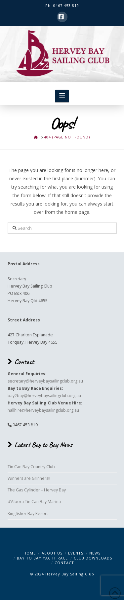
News (95, 553)
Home (29, 553)
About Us (52, 553)
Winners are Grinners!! (29, 478)
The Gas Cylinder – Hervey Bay (37, 490)
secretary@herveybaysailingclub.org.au (45, 381)
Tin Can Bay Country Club (31, 467)
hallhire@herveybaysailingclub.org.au (43, 410)
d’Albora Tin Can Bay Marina (34, 501)
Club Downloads (93, 558)
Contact (64, 562)
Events (75, 553)
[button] (62, 96)
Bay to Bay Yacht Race (42, 558)
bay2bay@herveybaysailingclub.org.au (44, 395)
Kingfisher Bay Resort (28, 513)
